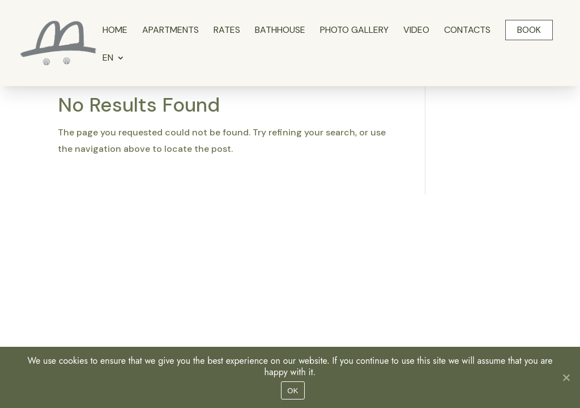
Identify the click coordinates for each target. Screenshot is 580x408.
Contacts (467, 31)
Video (416, 31)
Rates (227, 31)
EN (108, 58)
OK (292, 390)
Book (529, 30)
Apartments (170, 31)
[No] (566, 377)
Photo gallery (354, 31)
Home (115, 31)
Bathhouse (280, 31)
